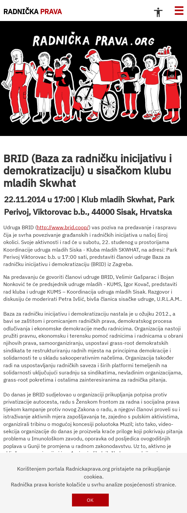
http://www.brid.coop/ (63, 227)
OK (90, 500)
